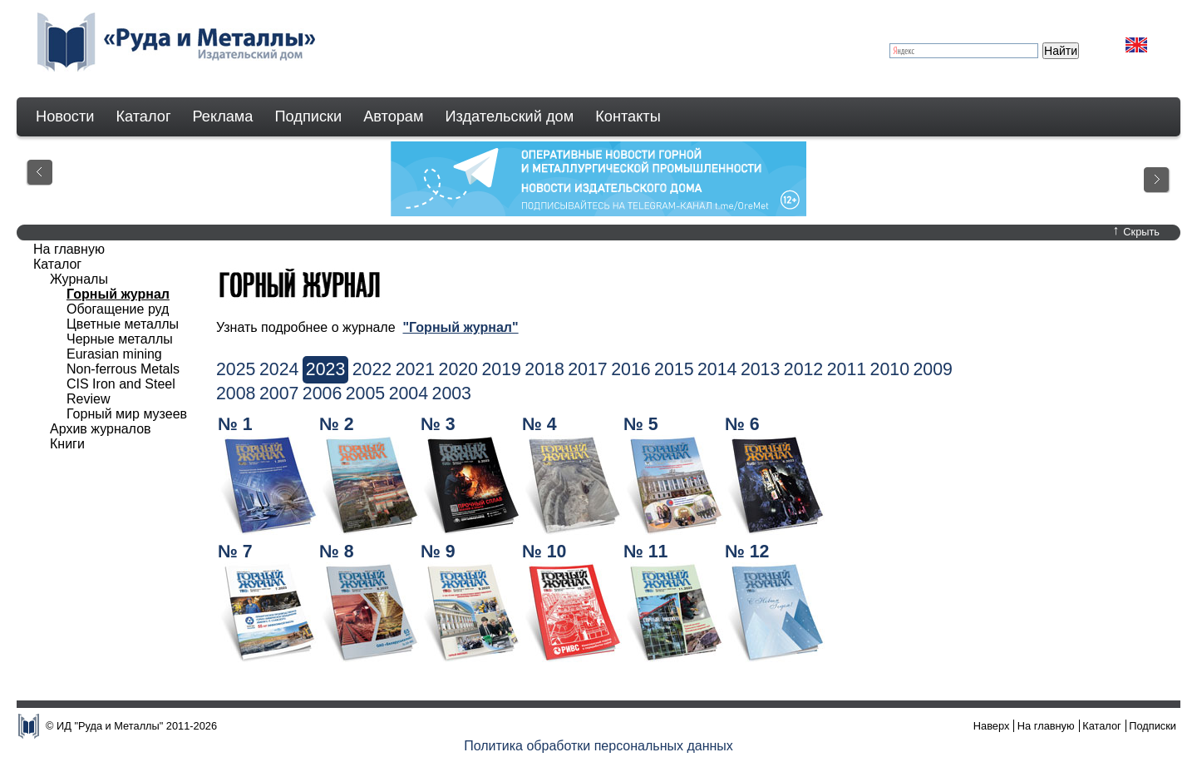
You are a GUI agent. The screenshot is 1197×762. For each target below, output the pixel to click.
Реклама (223, 116)
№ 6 (742, 424)
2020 (458, 369)
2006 (322, 393)
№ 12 (747, 552)
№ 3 (438, 424)
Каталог (143, 116)
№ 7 (235, 552)
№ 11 (645, 552)
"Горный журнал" (460, 327)
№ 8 (336, 552)
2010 (889, 369)
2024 (278, 369)
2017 (587, 369)
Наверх (991, 726)
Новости (65, 116)
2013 (760, 369)
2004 (408, 393)
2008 (235, 393)
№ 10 (544, 552)
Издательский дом (510, 116)
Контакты (628, 116)
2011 (846, 369)
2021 (415, 369)
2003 (451, 393)
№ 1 (235, 424)
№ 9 (438, 552)
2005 (365, 393)
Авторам (393, 116)
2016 (630, 369)
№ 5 (640, 424)
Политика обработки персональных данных (598, 746)
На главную (69, 249)
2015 (673, 369)
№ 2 (336, 424)
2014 (716, 369)
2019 (500, 369)
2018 (544, 369)
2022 (372, 369)
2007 (278, 393)
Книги (67, 444)
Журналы (79, 279)
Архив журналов (100, 429)
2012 (803, 369)
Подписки (308, 116)
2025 (235, 369)
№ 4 (539, 424)
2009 (933, 369)
